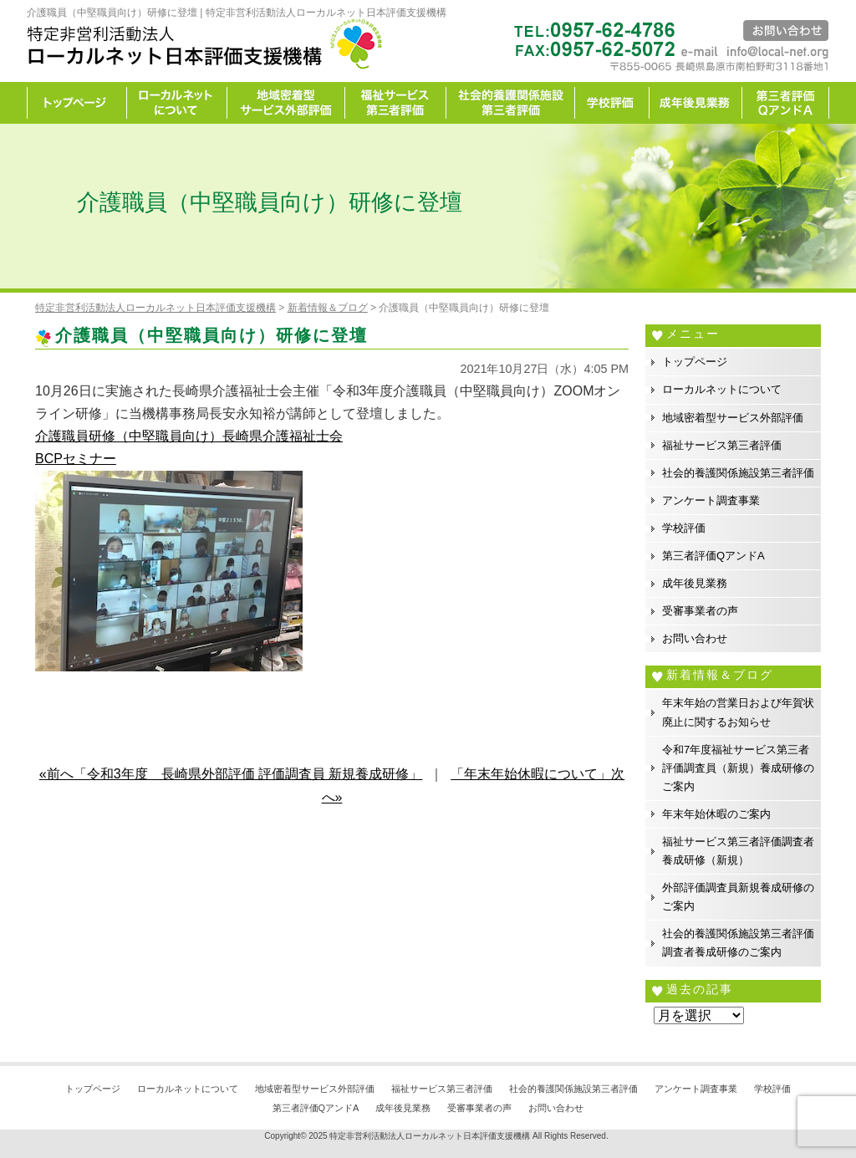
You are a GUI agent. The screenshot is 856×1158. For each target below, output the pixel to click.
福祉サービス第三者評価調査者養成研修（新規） (738, 850)
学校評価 (612, 103)
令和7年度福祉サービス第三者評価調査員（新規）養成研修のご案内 (738, 768)
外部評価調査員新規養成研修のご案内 (738, 896)
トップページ (77, 103)
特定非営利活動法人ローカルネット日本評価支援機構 (429, 1135)
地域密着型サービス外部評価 (286, 103)
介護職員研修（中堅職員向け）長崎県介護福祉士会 (189, 436)
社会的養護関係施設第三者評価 (510, 103)
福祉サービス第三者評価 (395, 103)
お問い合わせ (694, 638)
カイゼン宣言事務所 (785, 103)
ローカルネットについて (177, 103)
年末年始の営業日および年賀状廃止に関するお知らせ (738, 711)
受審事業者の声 (700, 611)
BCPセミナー (75, 458)
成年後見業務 (696, 103)
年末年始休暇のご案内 (716, 814)
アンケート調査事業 (711, 500)
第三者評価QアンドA (713, 555)
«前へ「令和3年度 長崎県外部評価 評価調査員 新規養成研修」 (231, 774)
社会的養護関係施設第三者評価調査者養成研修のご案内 (738, 942)
